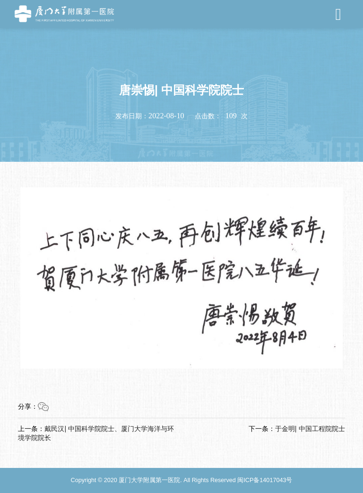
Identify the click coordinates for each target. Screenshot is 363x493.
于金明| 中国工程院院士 (310, 428)
